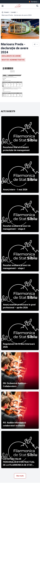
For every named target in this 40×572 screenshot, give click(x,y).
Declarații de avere (11, 56)
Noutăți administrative (13, 60)
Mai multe (20, 476)
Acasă (6, 12)
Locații (13, 12)
